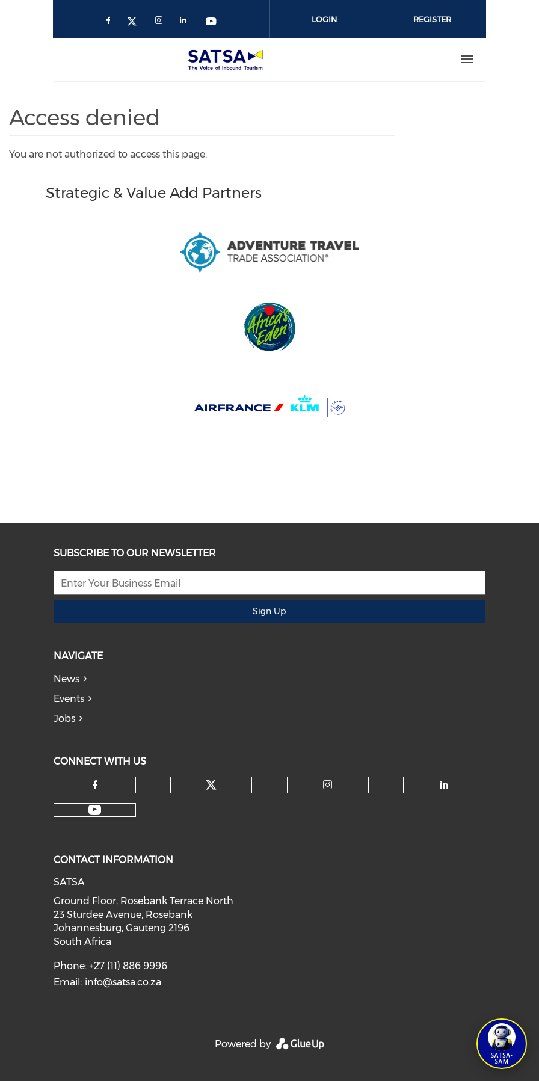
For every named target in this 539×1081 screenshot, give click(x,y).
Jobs (64, 718)
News (66, 679)
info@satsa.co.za (123, 982)
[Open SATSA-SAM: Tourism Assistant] (501, 1043)
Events (69, 698)
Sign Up (269, 611)
